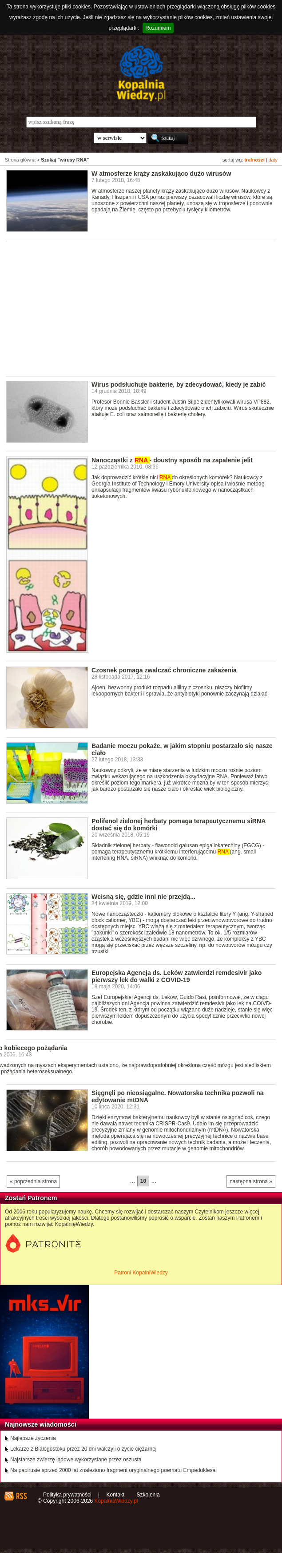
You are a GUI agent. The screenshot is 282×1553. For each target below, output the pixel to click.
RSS (21, 1496)
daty (273, 159)
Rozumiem (158, 28)
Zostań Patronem (31, 1197)
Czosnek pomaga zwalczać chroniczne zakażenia (164, 670)
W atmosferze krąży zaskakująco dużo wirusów (161, 173)
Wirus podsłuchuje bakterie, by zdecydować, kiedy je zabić (178, 384)
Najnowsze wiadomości (40, 1424)
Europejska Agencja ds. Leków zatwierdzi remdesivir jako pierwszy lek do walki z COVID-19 (176, 976)
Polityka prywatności (67, 1495)
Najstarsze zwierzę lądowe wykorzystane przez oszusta (75, 1459)
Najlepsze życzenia (33, 1438)
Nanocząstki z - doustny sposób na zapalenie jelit (172, 460)
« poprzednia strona (33, 1181)
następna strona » (251, 1181)
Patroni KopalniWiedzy (141, 1273)
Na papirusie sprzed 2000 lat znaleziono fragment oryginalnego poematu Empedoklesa (112, 1470)
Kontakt (116, 1495)
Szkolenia (148, 1495)
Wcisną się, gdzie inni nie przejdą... (143, 896)
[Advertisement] (144, 308)
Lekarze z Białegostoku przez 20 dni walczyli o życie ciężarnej (83, 1449)
